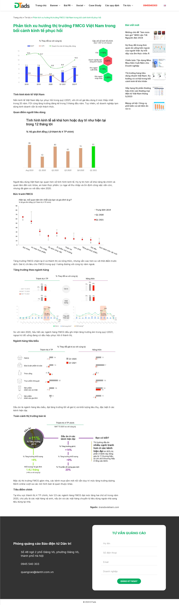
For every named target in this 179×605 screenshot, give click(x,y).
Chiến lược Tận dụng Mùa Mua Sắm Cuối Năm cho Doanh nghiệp (138, 63)
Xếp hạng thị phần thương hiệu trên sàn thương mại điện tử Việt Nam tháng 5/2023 (138, 92)
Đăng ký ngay (129, 581)
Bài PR (67, 5)
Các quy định (112, 5)
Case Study (95, 5)
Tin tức (127, 5)
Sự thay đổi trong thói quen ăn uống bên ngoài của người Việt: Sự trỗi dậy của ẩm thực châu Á (137, 49)
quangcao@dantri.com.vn (37, 572)
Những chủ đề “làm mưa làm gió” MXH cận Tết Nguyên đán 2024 (137, 35)
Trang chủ (40, 5)
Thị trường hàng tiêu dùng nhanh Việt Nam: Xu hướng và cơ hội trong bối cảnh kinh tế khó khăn (138, 77)
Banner (54, 5)
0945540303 (150, 5)
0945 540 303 (30, 564)
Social (79, 5)
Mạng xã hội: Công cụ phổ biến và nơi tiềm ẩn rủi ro (136, 106)
